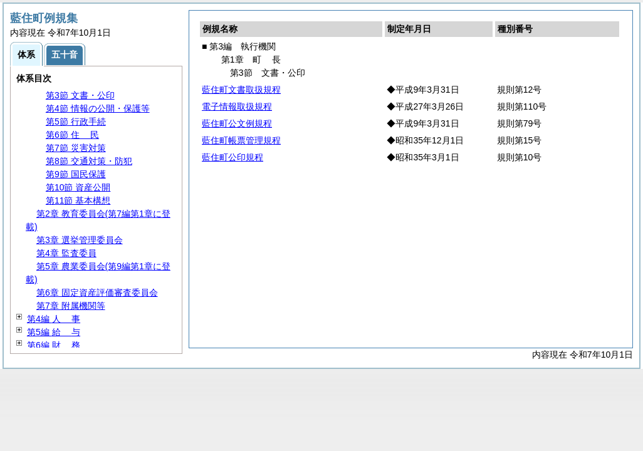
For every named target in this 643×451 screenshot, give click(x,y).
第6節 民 (72, 135)
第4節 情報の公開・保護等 (98, 108)
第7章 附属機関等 (70, 306)
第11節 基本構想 (78, 200)
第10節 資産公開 (78, 187)
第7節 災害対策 (76, 148)
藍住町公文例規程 (237, 123)
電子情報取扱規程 (237, 106)
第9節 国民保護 (76, 174)
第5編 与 (53, 332)
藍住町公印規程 (232, 157)
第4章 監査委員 (66, 253)
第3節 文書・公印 (80, 95)
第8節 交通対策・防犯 (89, 161)
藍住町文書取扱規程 (241, 90)
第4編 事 (53, 319)
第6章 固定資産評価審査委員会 (97, 293)
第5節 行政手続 (76, 122)
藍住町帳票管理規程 (241, 140)
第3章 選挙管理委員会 (79, 240)
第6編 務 (53, 345)
